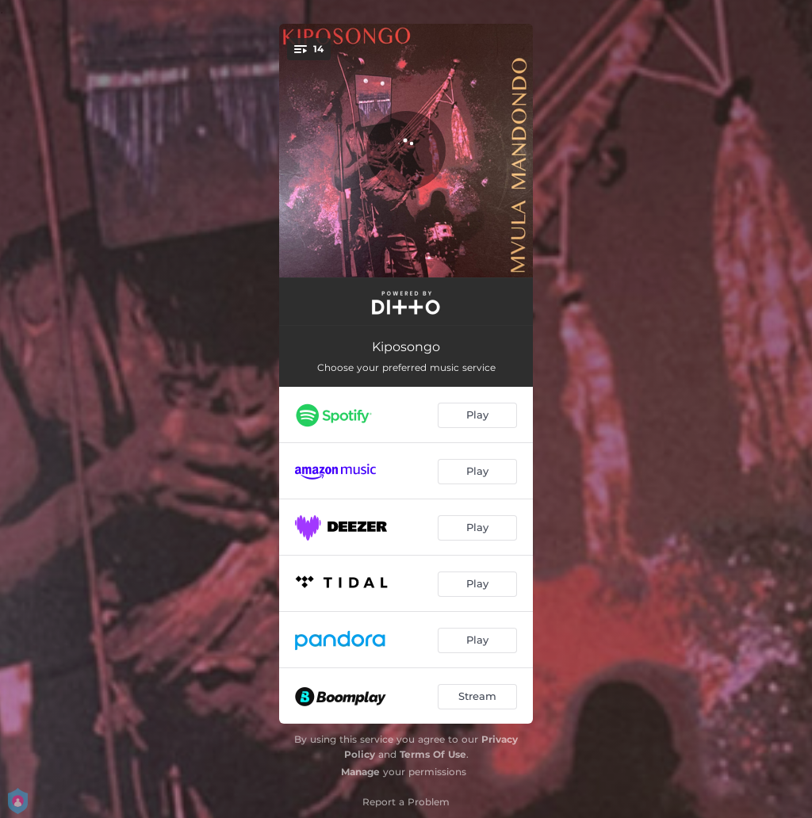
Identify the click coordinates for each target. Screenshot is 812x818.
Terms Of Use (433, 754)
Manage (360, 772)
